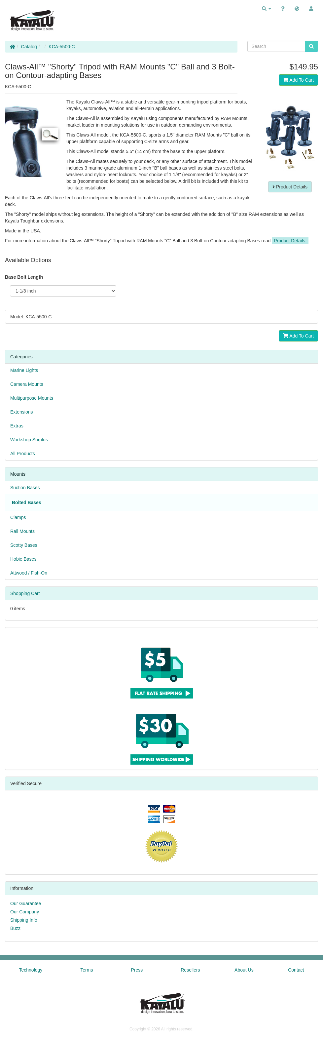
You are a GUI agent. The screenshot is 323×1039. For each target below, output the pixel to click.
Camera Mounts (26, 384)
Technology (31, 970)
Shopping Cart (25, 593)
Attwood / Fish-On (28, 573)
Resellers (190, 970)
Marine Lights (24, 370)
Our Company (24, 911)
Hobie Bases (23, 559)
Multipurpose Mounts (31, 398)
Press (137, 970)
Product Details (289, 186)
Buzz (15, 928)
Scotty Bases (23, 545)
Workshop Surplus (29, 439)
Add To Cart (298, 80)
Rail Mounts (22, 531)
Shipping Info (23, 920)
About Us (244, 970)
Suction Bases (25, 487)
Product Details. (290, 240)
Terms (86, 970)
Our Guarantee (25, 903)
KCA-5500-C (62, 46)
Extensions (21, 412)
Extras (16, 425)
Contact (296, 970)
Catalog (29, 46)
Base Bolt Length (24, 277)
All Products (22, 453)
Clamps (18, 517)
